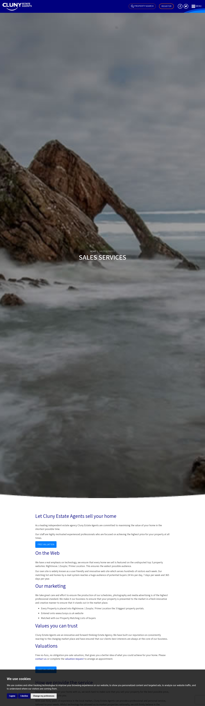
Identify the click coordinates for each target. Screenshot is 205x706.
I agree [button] (12, 696)
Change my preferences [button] (43, 696)
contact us (41, 658)
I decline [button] (24, 696)
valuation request (74, 658)
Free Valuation (46, 544)
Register (166, 6)
